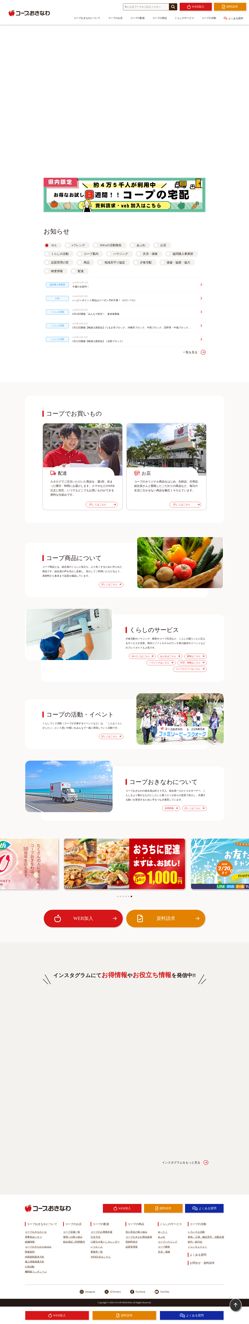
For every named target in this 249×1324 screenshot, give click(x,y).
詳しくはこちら (102, 504)
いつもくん (97, 1246)
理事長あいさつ (33, 1237)
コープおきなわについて (87, 18)
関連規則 (30, 1251)
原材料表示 (132, 1241)
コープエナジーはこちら (190, 669)
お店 (163, 245)
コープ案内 (91, 254)
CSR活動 (29, 1266)
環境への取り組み (72, 1237)
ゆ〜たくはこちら (143, 656)
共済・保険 (150, 254)
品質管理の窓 (60, 262)
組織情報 (30, 1241)
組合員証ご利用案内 (74, 1241)
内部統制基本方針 (34, 1256)
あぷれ (141, 245)
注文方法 (95, 1237)
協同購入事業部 (183, 254)
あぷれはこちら (170, 656)
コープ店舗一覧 (71, 1232)
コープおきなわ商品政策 (139, 1237)
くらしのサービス (184, 18)
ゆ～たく (163, 1232)
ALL (54, 245)
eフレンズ (78, 245)
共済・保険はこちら (192, 662)
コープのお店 (115, 18)
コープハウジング (167, 1241)
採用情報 (171, 808)
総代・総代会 (195, 1241)
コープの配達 (137, 18)
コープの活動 (209, 18)
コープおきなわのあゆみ (38, 1246)
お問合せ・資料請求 (202, 1262)
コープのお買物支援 (101, 1232)
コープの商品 (159, 18)
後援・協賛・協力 (178, 262)
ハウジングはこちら (161, 662)
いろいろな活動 (196, 1232)
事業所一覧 (97, 1251)
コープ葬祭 (164, 1246)
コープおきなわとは (36, 1232)
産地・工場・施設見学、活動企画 (206, 1237)
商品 (87, 262)
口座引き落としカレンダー (105, 1241)
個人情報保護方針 (34, 1261)
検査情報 (57, 271)
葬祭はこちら (195, 656)
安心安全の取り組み (136, 1232)
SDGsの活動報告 (111, 245)
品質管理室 (132, 1246)
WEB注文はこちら (101, 1256)
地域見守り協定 (114, 262)
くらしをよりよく (197, 1246)
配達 (81, 271)
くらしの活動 (60, 254)
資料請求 (167, 918)
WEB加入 (85, 918)
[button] (117, 896)
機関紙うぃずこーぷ (36, 1271)
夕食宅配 (146, 262)
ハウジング (120, 254)
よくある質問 (233, 18)
